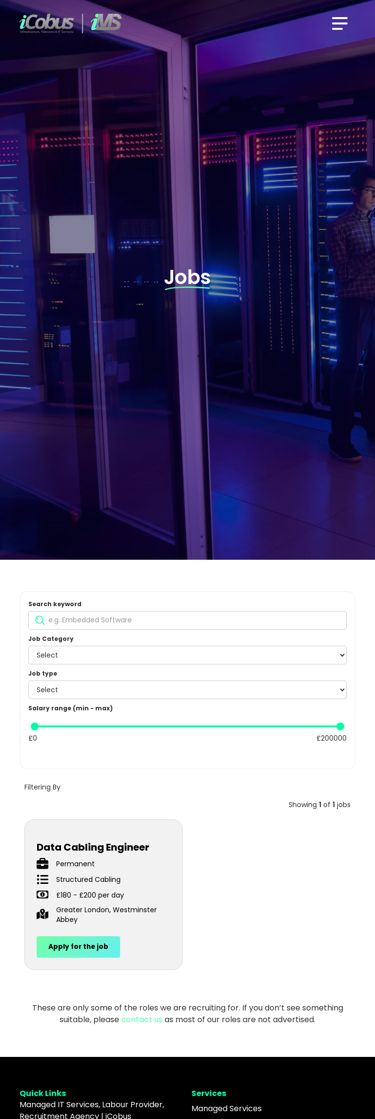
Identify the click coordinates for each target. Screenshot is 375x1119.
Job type (42, 673)
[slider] (35, 726)
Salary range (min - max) (70, 708)
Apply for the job (78, 946)
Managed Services (226, 1108)
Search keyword (55, 604)
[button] (339, 23)
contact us (142, 1019)
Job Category (51, 639)
